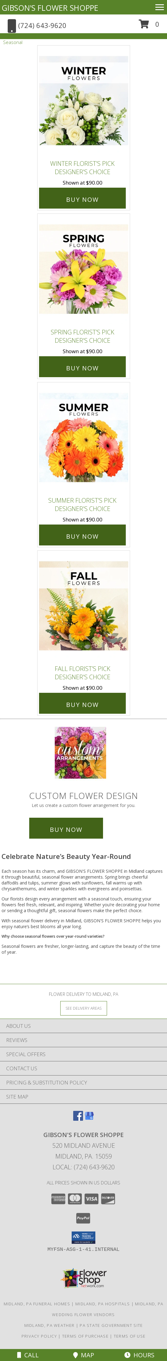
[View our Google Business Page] (89, 1118)
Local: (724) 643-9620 (84, 1167)
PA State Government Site (111, 1325)
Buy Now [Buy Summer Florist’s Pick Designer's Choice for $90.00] (82, 536)
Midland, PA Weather (49, 1325)
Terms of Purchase (85, 1336)
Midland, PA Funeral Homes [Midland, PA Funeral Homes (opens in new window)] (37, 1304)
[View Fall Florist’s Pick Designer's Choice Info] (83, 606)
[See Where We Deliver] (83, 1008)
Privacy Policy (39, 1336)
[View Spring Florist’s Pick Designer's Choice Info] (83, 270)
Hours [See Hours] (139, 1355)
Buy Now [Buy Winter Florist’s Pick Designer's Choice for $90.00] (82, 199)
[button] (149, 26)
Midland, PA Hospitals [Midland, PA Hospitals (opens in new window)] (102, 1304)
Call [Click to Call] (28, 1355)
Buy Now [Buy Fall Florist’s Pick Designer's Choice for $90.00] (82, 704)
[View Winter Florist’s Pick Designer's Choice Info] (83, 101)
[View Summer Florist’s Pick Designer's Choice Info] (83, 438)
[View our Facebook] (78, 1118)
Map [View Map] (83, 1355)
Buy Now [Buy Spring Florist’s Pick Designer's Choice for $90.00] (82, 368)
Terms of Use (130, 1336)
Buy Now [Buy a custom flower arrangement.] (66, 829)
